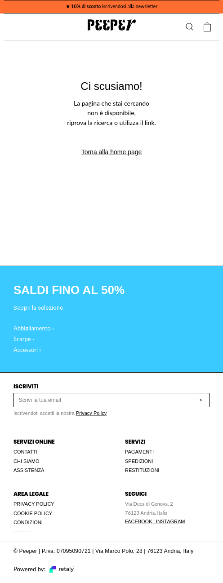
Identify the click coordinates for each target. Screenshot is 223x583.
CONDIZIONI (28, 522)
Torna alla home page (111, 152)
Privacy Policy (91, 413)
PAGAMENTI (139, 451)
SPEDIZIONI (139, 461)
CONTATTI (25, 451)
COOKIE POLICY (32, 513)
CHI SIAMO (26, 461)
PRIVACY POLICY (33, 504)
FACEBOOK (138, 521)
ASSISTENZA (28, 470)
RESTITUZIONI (142, 470)
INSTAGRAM (170, 521)
